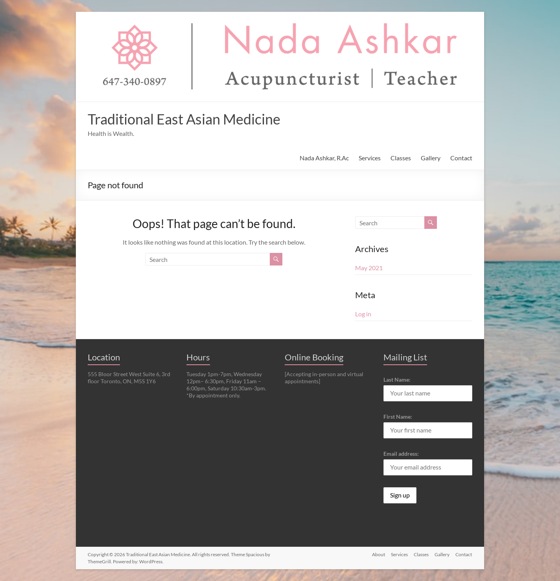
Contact (461, 157)
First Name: (397, 416)
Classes (401, 157)
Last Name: (397, 379)
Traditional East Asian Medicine (184, 119)
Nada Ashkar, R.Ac (324, 157)
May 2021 (369, 267)
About (377, 554)
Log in (363, 313)
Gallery (430, 157)
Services (370, 157)
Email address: (401, 453)
